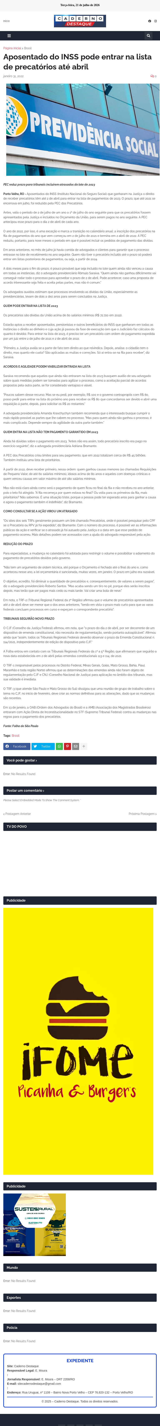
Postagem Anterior (18, 813)
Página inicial (12, 48)
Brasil (28, 48)
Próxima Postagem (142, 813)
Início (6, 21)
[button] (9, 35)
